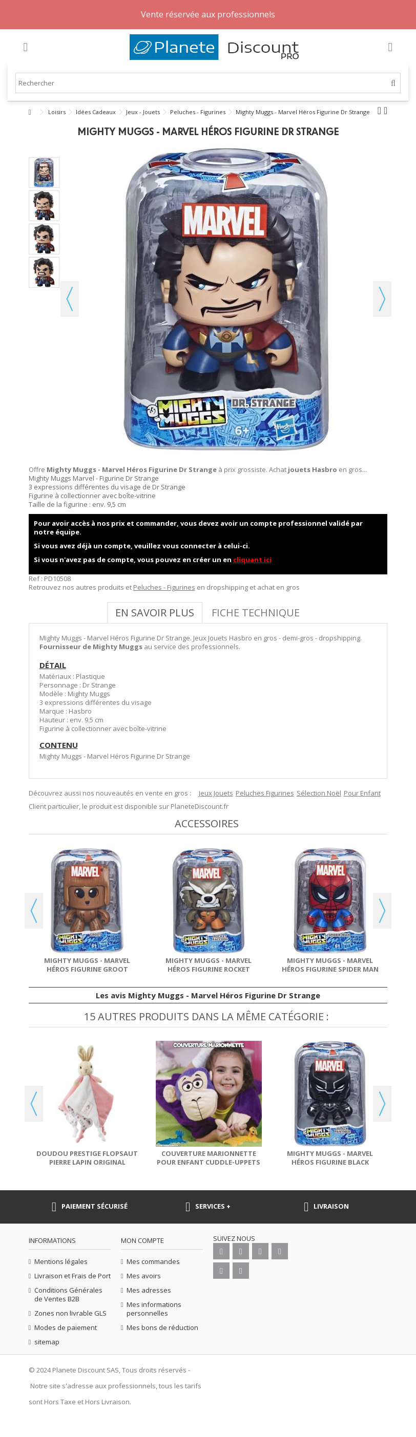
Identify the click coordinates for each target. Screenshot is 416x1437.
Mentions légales (61, 1261)
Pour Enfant (362, 793)
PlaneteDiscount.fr (199, 806)
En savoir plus (154, 612)
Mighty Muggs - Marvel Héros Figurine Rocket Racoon (208, 969)
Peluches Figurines (265, 793)
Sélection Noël (319, 793)
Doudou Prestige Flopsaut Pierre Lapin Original (87, 1158)
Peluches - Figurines (164, 587)
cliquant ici (252, 559)
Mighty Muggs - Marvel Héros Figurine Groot (87, 965)
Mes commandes (153, 1261)
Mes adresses (149, 1290)
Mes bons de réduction (162, 1327)
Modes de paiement (65, 1327)
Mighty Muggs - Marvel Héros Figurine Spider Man (330, 965)
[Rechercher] (393, 83)
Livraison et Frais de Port (72, 1276)
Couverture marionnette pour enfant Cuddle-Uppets (208, 1158)
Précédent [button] (69, 299)
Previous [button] (34, 911)
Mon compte (142, 1240)
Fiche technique (256, 612)
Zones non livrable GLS (70, 1313)
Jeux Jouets (216, 793)
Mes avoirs (144, 1276)
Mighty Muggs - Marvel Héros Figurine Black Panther (330, 1162)
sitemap (46, 1342)
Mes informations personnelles (154, 1309)
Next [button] (382, 911)
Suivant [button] (382, 299)
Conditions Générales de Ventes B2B (68, 1294)
